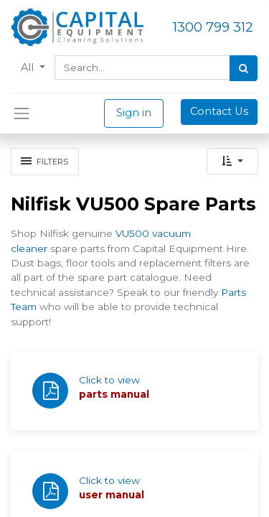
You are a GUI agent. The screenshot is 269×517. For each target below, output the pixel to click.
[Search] (244, 68)
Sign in (133, 112)
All (29, 67)
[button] (232, 161)
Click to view (109, 380)
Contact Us (219, 111)
